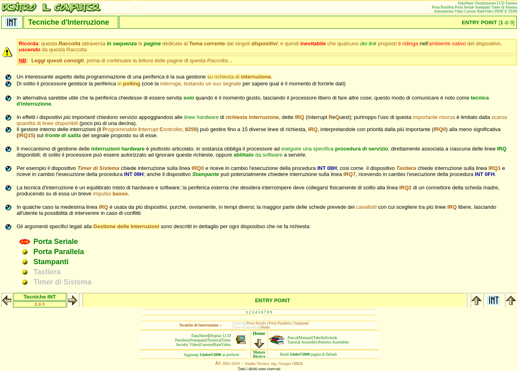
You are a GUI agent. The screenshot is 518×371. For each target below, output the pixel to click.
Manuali (305, 337)
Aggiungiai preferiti (212, 354)
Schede (332, 337)
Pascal (293, 337)
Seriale (181, 344)
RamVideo (222, 344)
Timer (226, 340)
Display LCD (220, 335)
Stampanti (198, 340)
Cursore (206, 344)
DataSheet (199, 335)
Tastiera (214, 340)
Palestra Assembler (333, 342)
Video (194, 344)
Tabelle (319, 337)
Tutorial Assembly (303, 342)
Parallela (182, 340)
